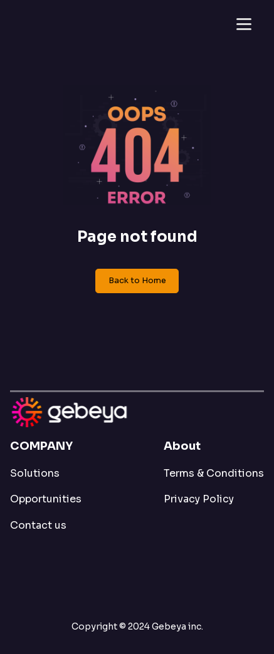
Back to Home (137, 281)
